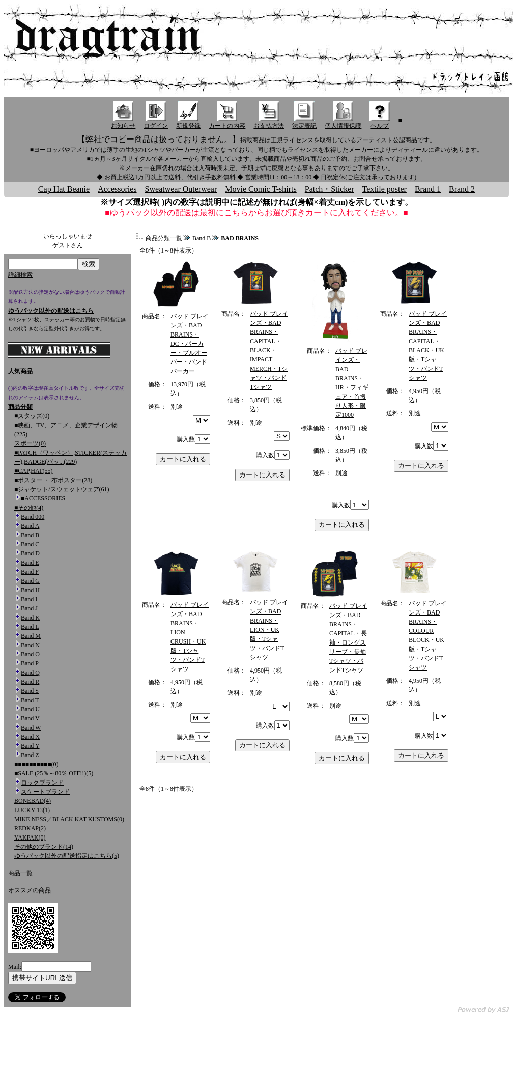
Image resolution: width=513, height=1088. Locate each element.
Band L (30, 626)
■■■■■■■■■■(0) (36, 764)
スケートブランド (45, 791)
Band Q (30, 672)
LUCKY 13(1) (32, 810)
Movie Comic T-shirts (260, 189)
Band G (30, 580)
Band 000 (32, 516)
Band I (29, 599)
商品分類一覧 (164, 238)
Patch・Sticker (329, 189)
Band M (31, 635)
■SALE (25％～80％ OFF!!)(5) (53, 773)
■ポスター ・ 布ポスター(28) (53, 480)
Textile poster (384, 189)
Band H (30, 590)
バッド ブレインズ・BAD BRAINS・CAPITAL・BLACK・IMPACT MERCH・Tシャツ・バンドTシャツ (269, 350)
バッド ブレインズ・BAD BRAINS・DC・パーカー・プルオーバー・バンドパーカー (189, 344)
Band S (30, 690)
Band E (30, 562)
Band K (30, 617)
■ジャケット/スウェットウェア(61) (61, 489)
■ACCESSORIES (43, 498)
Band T (30, 700)
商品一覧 (20, 873)
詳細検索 (20, 274)
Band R (30, 681)
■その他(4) (28, 507)
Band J (29, 608)
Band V (30, 718)
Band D (30, 553)
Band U (30, 709)
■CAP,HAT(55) (33, 471)
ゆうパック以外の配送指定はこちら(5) (66, 855)
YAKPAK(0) (30, 837)
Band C (30, 544)
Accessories (117, 189)
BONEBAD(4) (32, 800)
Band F (30, 571)
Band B (30, 535)
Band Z (30, 755)
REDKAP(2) (30, 828)
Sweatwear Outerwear (181, 189)
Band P (30, 663)
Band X (30, 736)
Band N (30, 645)
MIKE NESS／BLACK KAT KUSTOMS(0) (69, 819)
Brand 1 (428, 189)
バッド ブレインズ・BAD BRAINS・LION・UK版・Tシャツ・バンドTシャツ (269, 630)
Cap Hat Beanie (64, 189)
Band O (30, 654)
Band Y (30, 745)
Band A (30, 525)
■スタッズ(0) (31, 416)
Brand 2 (462, 189)
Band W (31, 727)
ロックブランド (42, 782)
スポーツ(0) (30, 443)
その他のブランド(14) (43, 846)
